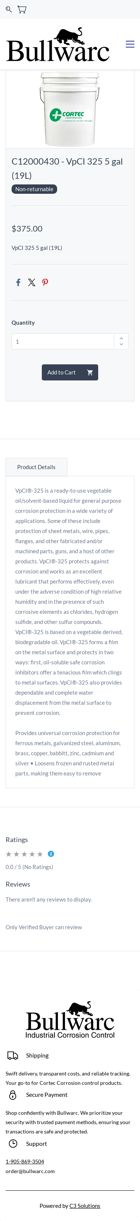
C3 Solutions (84, 1205)
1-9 (9, 1161)
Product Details (36, 466)
